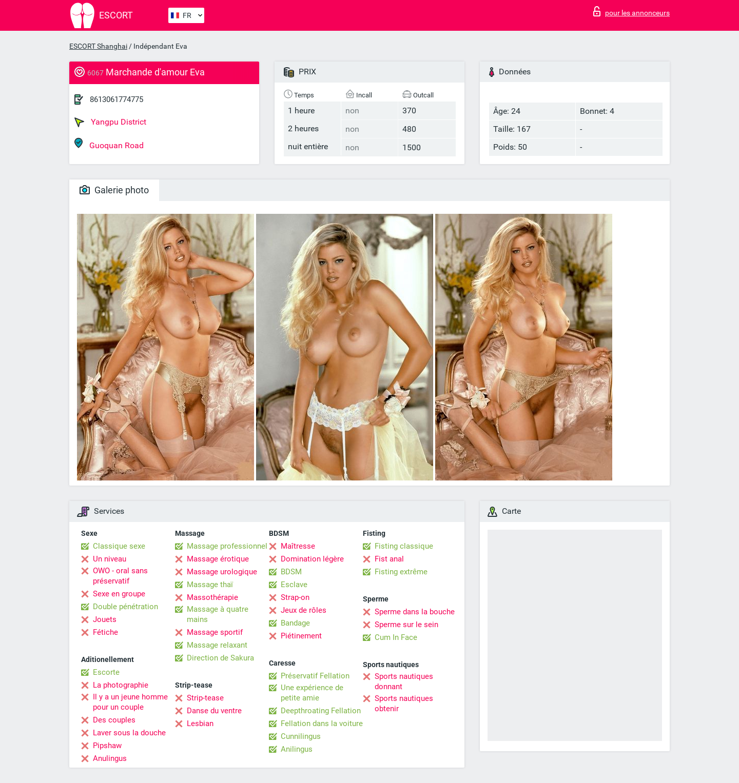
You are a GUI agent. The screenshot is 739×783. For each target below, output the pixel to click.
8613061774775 (116, 99)
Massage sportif (215, 632)
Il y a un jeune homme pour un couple (130, 702)
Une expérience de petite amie (312, 692)
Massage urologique (222, 571)
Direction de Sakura (220, 657)
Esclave (294, 584)
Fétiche (105, 632)
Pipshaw (107, 745)
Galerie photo (114, 190)
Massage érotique (218, 559)
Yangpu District (110, 122)
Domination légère (312, 559)
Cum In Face (396, 637)
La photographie (120, 685)
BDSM (291, 571)
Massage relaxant (217, 645)
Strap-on (295, 597)
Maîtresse (298, 546)
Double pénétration (125, 606)
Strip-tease (205, 697)
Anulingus (110, 758)
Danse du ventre (214, 710)
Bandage (295, 623)
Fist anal (389, 559)
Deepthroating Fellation (321, 710)
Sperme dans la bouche (415, 611)
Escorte (106, 672)
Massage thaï (210, 584)
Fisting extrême (401, 571)
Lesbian (200, 723)
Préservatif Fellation (315, 675)
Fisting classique (404, 546)
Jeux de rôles (303, 610)
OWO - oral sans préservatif (120, 576)
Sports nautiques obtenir (404, 703)
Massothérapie (212, 597)
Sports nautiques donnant (404, 681)
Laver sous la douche (129, 732)
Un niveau (109, 559)
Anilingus (297, 749)
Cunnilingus (301, 736)
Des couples (114, 720)
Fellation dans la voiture (322, 723)
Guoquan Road (109, 143)
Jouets (104, 619)
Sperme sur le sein (406, 624)
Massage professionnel (227, 546)
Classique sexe (119, 546)
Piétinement (301, 635)
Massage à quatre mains (217, 614)
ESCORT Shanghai (98, 46)
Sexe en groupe (119, 593)
